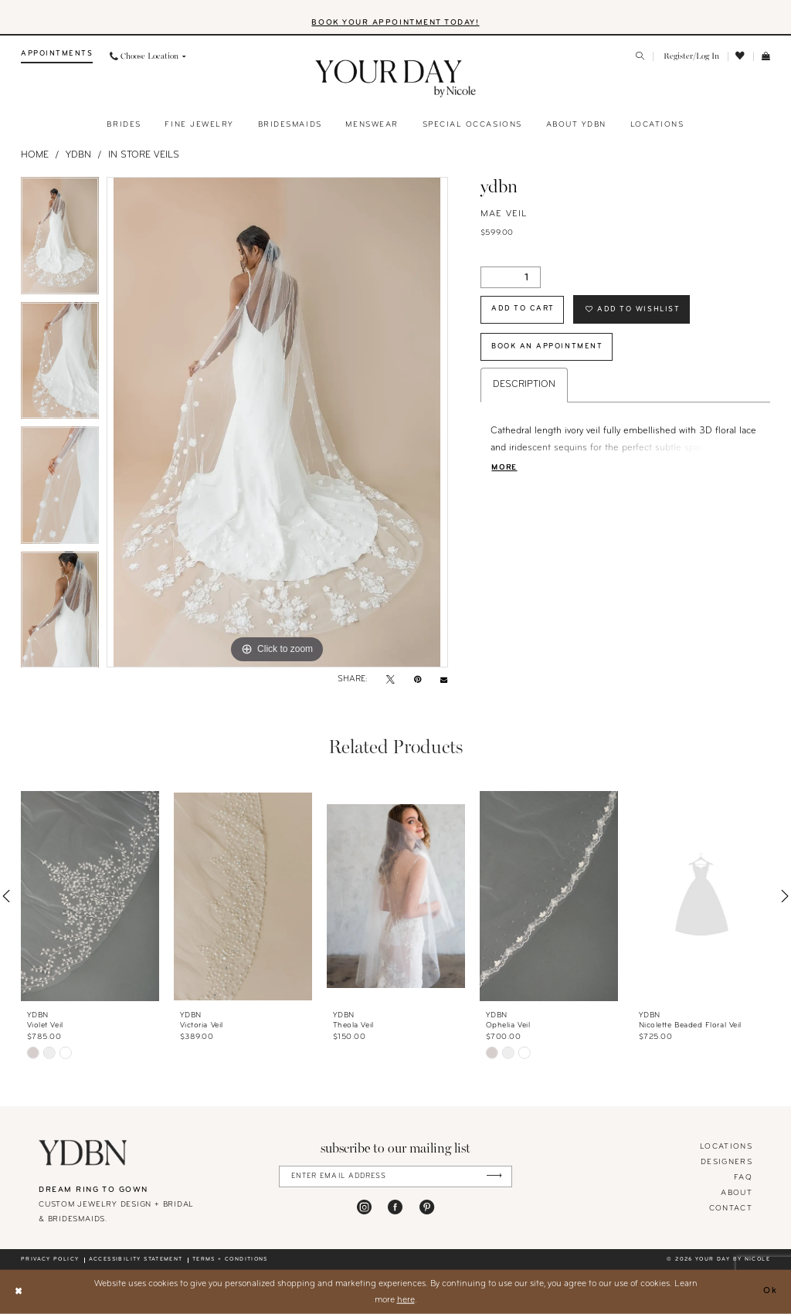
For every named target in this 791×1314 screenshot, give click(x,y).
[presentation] (90, 896)
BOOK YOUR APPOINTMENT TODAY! (395, 23)
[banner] (396, 78)
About (736, 1193)
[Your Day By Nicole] (83, 1152)
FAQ (743, 1177)
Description (524, 384)
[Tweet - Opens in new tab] (390, 680)
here (406, 1299)
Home (35, 155)
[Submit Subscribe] (494, 1176)
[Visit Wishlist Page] (741, 56)
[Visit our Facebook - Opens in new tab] (395, 1207)
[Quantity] (510, 277)
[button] (690, 57)
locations (726, 1147)
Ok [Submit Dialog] (770, 1291)
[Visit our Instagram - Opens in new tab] (364, 1207)
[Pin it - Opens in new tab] (417, 680)
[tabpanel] (60, 239)
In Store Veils (143, 155)
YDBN (78, 155)
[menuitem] (56, 56)
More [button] (504, 467)
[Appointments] (56, 56)
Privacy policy (50, 1259)
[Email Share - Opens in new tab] (444, 680)
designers (726, 1162)
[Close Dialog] (18, 1292)
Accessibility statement (136, 1259)
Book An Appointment (547, 346)
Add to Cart (523, 308)
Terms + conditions (230, 1259)
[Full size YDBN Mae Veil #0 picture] (277, 422)
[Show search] (641, 57)
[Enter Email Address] (396, 1176)
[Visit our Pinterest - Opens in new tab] (427, 1207)
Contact (730, 1208)
